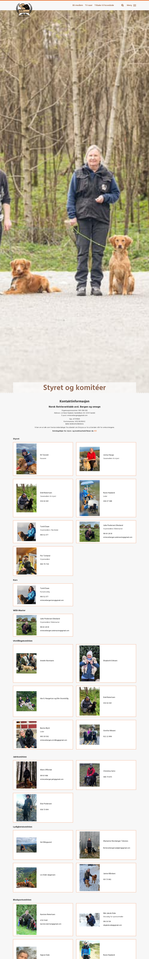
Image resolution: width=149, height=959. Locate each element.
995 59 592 (44, 736)
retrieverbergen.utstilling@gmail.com (53, 740)
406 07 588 (107, 501)
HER (95, 431)
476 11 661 (44, 920)
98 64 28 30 (107, 533)
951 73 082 (107, 879)
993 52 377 (44, 535)
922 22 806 (107, 736)
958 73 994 (44, 809)
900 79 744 (44, 564)
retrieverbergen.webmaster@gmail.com (117, 537)
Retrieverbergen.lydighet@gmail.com (116, 848)
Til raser (88, 5)
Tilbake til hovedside (104, 5)
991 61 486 (44, 775)
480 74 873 (107, 777)
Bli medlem (78, 5)
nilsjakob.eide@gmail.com (112, 925)
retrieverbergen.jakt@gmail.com (51, 779)
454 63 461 (44, 501)
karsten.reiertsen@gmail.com (50, 924)
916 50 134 (107, 921)
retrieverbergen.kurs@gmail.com (52, 600)
